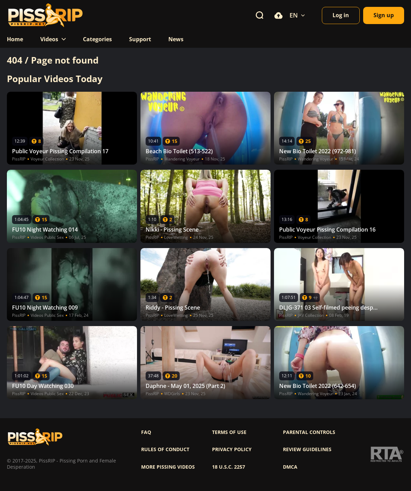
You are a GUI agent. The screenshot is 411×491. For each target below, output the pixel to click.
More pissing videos (168, 467)
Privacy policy (232, 449)
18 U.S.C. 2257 (228, 467)
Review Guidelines (307, 449)
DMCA (290, 467)
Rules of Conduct (165, 449)
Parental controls (309, 432)
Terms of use (229, 432)
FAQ (146, 432)
